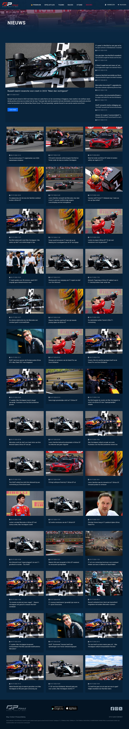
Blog (7, 717)
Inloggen (122, 5)
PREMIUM (36, 5)
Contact (12, 717)
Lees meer (12, 109)
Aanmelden (110, 5)
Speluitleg (50, 5)
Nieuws (89, 5)
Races (70, 5)
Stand (79, 5)
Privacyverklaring (20, 717)
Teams (61, 5)
